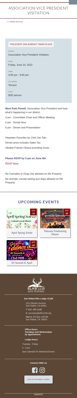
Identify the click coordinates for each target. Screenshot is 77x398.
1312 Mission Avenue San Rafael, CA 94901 (36, 304)
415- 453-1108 (35, 309)
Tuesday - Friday (30, 344)
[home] (21, 1)
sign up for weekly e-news (38, 379)
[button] (73, 2)
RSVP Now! (11, 163)
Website (38, 395)
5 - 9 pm (26, 348)
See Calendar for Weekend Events (38, 351)
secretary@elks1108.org (39, 313)
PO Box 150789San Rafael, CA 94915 (37, 318)
